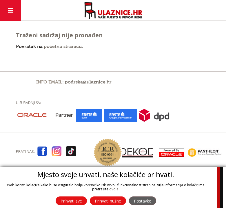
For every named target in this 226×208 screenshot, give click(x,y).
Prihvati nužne (108, 201)
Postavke (142, 201)
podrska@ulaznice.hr (88, 82)
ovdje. (114, 189)
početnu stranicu (63, 46)
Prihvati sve (71, 201)
